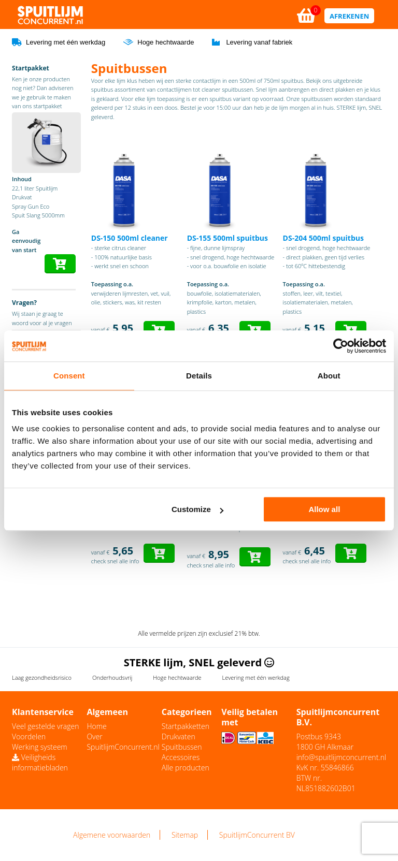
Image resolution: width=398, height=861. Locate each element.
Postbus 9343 (318, 736)
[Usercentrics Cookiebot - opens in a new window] (340, 346)
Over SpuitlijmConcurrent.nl (123, 742)
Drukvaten (178, 736)
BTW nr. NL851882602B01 (326, 783)
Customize (197, 509)
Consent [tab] (69, 375)
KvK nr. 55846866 (325, 767)
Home (96, 726)
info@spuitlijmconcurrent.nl (341, 757)
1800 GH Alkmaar (324, 747)
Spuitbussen (182, 747)
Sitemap (185, 835)
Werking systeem (39, 747)
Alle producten (185, 767)
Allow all (324, 509)
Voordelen (29, 736)
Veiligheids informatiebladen (40, 762)
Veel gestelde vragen (45, 726)
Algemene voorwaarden (111, 835)
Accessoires (181, 757)
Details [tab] (199, 375)
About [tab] (329, 375)
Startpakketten (185, 726)
